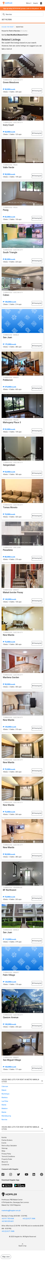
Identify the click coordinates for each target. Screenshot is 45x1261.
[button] (5, 66)
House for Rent (8, 27)
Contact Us (5, 1164)
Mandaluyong (6, 1116)
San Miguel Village (12, 1060)
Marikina (4, 1097)
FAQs (3, 1151)
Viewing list (37, 91)
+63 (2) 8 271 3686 (28, 1218)
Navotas (4, 1119)
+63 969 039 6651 (8, 1221)
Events (4, 1143)
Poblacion (8, 380)
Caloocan (5, 1086)
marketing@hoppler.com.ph (11, 1210)
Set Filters (7, 20)
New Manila (8, 635)
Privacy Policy (6, 1154)
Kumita (4, 1137)
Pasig (5, 210)
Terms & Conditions (8, 1156)
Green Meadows (11, 82)
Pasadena (8, 550)
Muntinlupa (5, 1094)
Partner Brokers (7, 1140)
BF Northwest (9, 890)
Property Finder (7, 1159)
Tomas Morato (10, 507)
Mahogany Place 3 (12, 422)
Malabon (5, 1108)
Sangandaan (9, 465)
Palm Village (9, 975)
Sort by (15, 35)
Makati (4, 1090)
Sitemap (4, 1148)
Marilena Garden (11, 677)
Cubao (6, 295)
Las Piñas (5, 1101)
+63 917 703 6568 (8, 1218)
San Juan (7, 337)
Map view (6, 1257)
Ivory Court (8, 125)
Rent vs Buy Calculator (9, 1145)
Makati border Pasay (13, 592)
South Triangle (10, 252)
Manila (4, 1105)
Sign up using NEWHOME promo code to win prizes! (22, 8)
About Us (5, 1162)
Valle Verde (8, 167)
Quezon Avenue (10, 1017)
